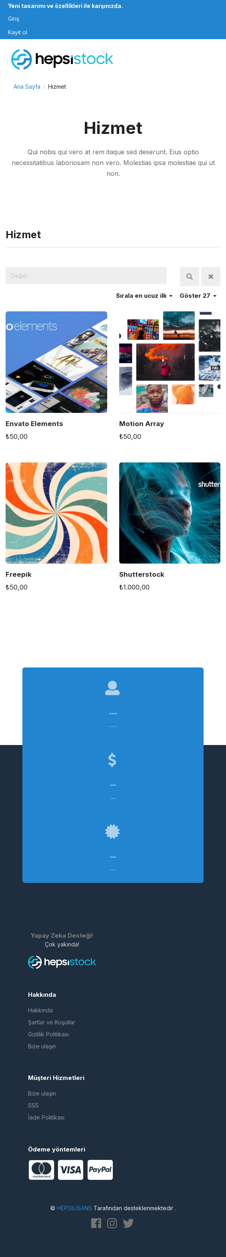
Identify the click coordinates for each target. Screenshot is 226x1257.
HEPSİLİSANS (74, 1208)
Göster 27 (198, 295)
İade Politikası (46, 1117)
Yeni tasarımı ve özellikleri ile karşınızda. (65, 5)
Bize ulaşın (42, 1046)
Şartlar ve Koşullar (51, 1022)
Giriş (13, 18)
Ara (189, 276)
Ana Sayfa (27, 86)
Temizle (210, 276)
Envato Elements (34, 424)
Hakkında (40, 1010)
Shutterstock (141, 574)
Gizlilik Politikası (48, 1034)
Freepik (19, 574)
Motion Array (141, 424)
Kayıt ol (17, 32)
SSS (33, 1105)
